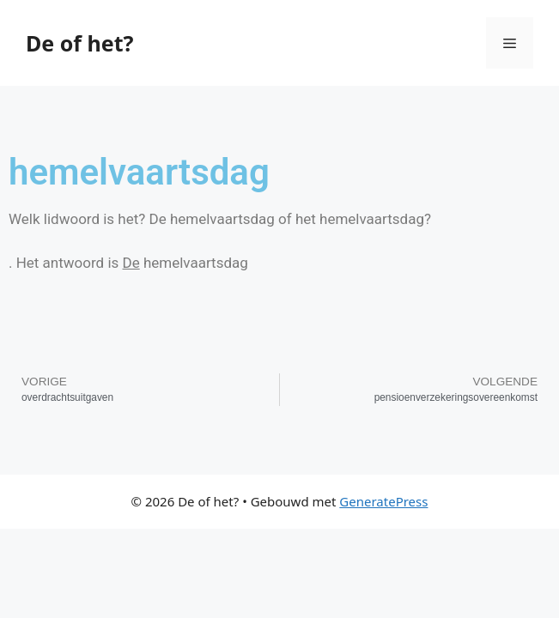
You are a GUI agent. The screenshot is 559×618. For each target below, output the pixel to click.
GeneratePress (383, 501)
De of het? (79, 43)
